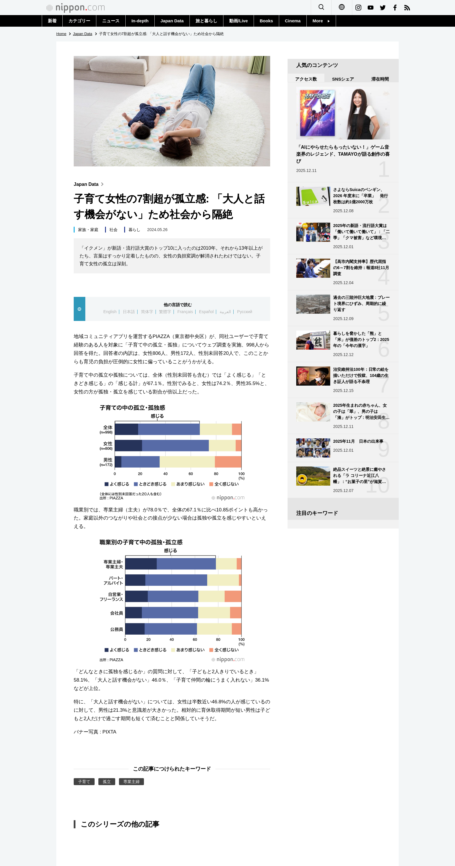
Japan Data (172, 20)
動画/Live (238, 20)
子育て (84, 781)
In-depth (140, 20)
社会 (113, 229)
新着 (52, 20)
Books (266, 20)
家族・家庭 (88, 229)
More (321, 20)
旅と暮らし (206, 20)
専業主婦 (131, 781)
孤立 (107, 781)
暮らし (135, 229)
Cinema (293, 20)
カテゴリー (79, 20)
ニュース (111, 20)
